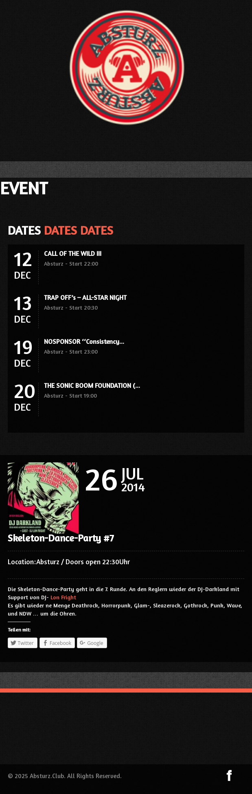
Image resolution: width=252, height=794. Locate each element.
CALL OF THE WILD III (72, 253)
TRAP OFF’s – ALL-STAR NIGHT (85, 297)
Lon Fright (63, 597)
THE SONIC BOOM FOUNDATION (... (92, 385)
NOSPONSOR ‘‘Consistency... (84, 341)
